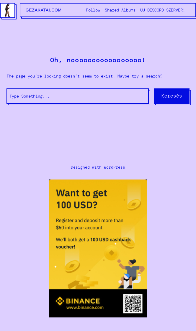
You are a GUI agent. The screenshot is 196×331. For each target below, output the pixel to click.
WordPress (114, 167)
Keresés (171, 96)
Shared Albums (120, 10)
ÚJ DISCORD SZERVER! (162, 10)
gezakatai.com (44, 10)
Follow (93, 10)
